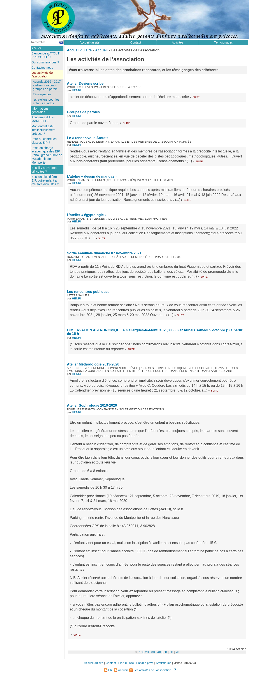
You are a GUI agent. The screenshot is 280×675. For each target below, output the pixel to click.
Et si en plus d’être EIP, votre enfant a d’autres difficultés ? (45, 180)
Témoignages (223, 42)
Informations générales (40, 110)
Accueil (101, 50)
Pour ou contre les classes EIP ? (44, 140)
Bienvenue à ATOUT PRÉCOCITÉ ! (46, 55)
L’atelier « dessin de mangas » (92, 176)
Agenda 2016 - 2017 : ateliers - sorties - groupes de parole (47, 85)
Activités (177, 42)
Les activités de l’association (42, 74)
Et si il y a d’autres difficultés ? (44, 169)
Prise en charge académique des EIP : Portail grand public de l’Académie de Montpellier (47, 155)
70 (177, 652)
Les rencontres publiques (88, 292)
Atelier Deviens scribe (85, 83)
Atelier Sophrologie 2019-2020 (92, 405)
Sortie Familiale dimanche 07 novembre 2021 (104, 253)
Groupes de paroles (83, 112)
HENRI (76, 90)
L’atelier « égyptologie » (87, 215)
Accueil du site (79, 50)
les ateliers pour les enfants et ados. (46, 101)
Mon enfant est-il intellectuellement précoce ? (43, 129)
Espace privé (145, 663)
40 (159, 652)
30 (153, 652)
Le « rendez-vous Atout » (87, 138)
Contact (135, 42)
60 (171, 652)
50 (165, 652)
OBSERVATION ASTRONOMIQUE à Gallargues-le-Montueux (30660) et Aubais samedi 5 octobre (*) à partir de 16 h (155, 332)
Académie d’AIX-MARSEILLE (43, 119)
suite (196, 97)
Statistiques (163, 663)
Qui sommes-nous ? (45, 62)
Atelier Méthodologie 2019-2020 (93, 364)
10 (141, 652)
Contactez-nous (42, 67)
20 (147, 652)
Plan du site (126, 663)
